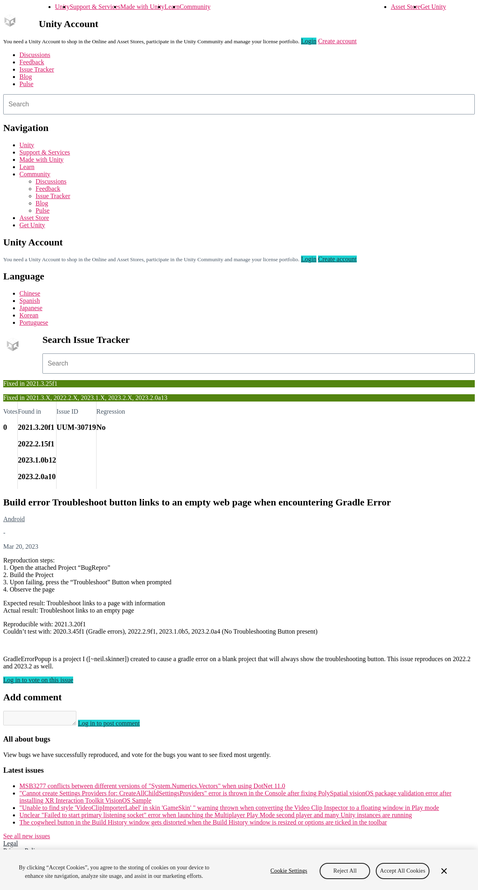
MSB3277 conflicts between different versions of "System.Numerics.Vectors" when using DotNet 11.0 (152, 788)
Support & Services (94, 6)
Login (308, 41)
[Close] (444, 871)
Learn (171, 6)
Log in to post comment (117, 725)
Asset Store (405, 6)
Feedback (31, 62)
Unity (62, 6)
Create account (337, 41)
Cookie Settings (288, 871)
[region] (239, 870)
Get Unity (433, 6)
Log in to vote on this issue (38, 679)
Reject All (345, 871)
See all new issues (26, 838)
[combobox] (239, 104)
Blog (25, 76)
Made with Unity (142, 6)
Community (194, 6)
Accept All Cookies (402, 871)
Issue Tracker (36, 69)
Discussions (34, 54)
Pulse (26, 83)
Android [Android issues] (14, 519)
